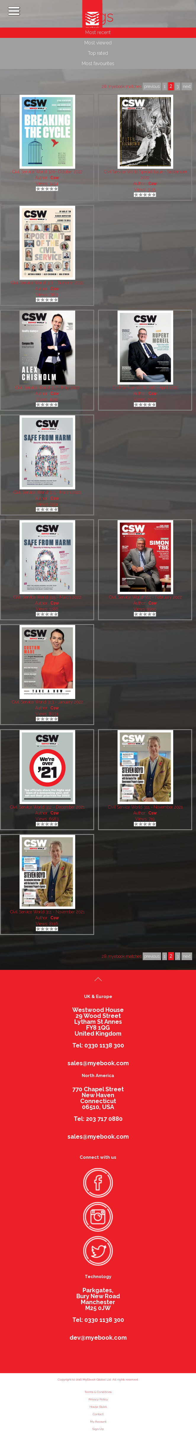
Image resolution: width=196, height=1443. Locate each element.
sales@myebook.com (98, 1063)
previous (152, 956)
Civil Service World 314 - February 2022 (145, 597)
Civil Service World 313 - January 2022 (47, 702)
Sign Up (98, 1429)
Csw (54, 177)
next (187, 956)
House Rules (98, 1406)
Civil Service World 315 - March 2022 (47, 492)
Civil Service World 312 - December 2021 (47, 807)
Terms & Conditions (98, 1392)
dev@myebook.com (98, 1337)
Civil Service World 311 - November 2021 (145, 807)
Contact (98, 1414)
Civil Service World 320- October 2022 (47, 171)
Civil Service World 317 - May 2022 (47, 387)
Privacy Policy (98, 1399)
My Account (98, 1421)
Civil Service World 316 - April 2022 (145, 387)
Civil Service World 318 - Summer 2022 (47, 282)
